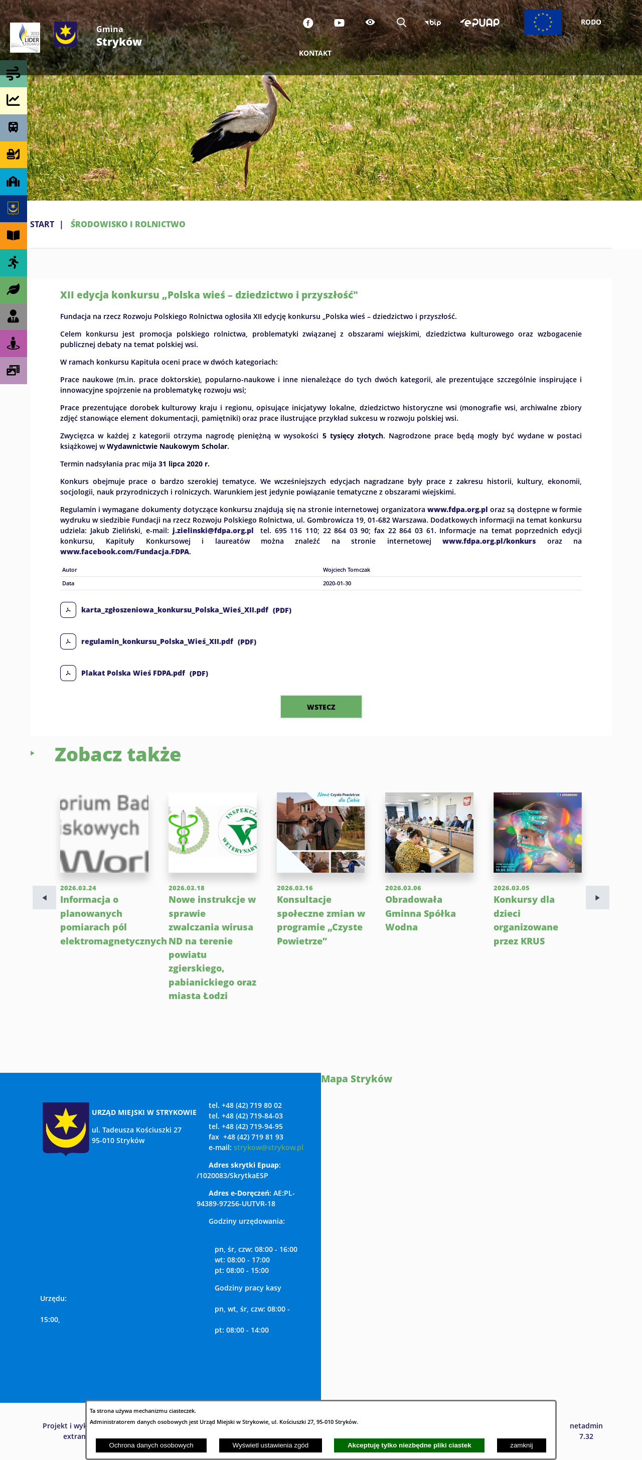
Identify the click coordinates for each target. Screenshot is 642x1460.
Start (42, 224)
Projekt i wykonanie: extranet (78, 1431)
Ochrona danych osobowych (151, 1445)
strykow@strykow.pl (268, 1147)
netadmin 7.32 (586, 1431)
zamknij (521, 1445)
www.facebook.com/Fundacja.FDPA (124, 551)
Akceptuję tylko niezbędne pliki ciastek (409, 1445)
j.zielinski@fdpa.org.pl (213, 530)
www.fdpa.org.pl (457, 509)
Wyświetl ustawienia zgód (270, 1445)
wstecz (321, 707)
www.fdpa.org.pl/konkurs (489, 541)
